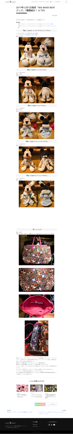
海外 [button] (51, 1)
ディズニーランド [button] (35, 1)
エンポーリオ (49, 24)
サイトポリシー (35, 426)
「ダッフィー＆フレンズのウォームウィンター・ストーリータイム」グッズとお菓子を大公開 (36, 396)
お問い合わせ (35, 424)
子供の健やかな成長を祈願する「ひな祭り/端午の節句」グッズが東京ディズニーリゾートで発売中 (50, 396)
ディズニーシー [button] (42, 1)
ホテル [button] (47, 1)
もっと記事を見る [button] (51, 404)
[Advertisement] (36, 218)
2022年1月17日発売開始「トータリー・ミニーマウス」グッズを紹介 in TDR (22, 396)
